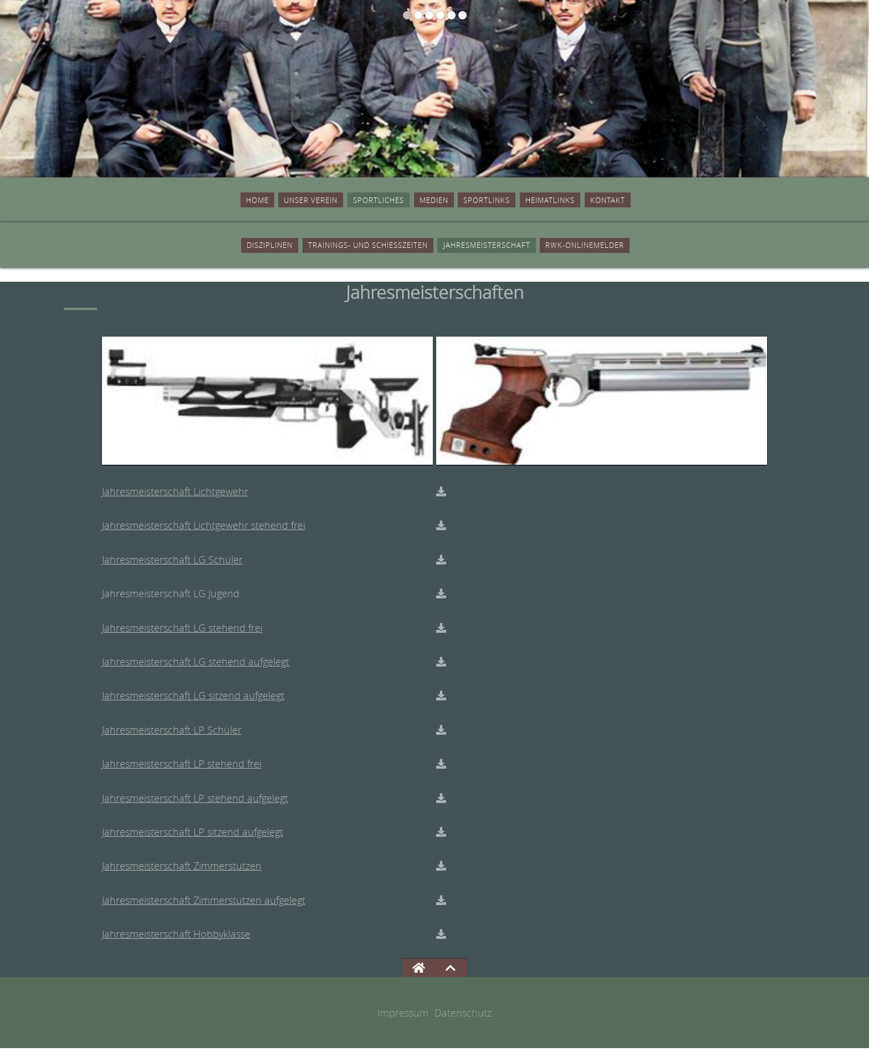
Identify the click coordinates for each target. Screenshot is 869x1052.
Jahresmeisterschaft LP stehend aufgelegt (195, 802)
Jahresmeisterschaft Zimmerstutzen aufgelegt (203, 904)
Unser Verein (260, 201)
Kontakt (673, 201)
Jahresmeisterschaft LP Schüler (172, 733)
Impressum (402, 1016)
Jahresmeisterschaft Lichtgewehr (175, 495)
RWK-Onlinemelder (658, 248)
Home (186, 201)
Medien (433, 201)
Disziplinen (186, 248)
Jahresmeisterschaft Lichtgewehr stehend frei (203, 529)
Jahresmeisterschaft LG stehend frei (182, 631)
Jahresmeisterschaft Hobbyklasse (176, 938)
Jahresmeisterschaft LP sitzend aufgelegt (192, 835)
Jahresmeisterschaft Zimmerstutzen (182, 870)
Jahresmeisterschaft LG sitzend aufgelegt (193, 700)
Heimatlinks (593, 201)
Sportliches (355, 201)
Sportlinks (505, 201)
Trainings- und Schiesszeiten (335, 248)
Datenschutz (463, 1016)
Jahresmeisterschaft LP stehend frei (182, 767)
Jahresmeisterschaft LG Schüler (172, 563)
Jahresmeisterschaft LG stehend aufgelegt (195, 665)
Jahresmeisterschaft (515, 248)
